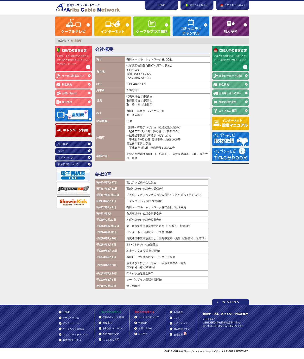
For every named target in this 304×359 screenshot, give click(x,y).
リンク (62, 150)
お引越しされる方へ (230, 93)
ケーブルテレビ (71, 317)
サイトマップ (65, 157)
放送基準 (180, 334)
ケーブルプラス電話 (73, 329)
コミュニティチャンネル (75, 334)
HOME (161, 5)
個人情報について (68, 164)
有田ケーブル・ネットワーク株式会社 (88, 7)
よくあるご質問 (228, 110)
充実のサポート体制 (230, 75)
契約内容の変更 (228, 102)
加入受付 (67, 102)
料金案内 (67, 84)
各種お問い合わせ (72, 340)
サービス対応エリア (73, 75)
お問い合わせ (69, 93)
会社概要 (63, 143)
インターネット (71, 323)
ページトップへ (230, 302)
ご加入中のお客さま (110, 311)
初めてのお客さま (144, 311)
